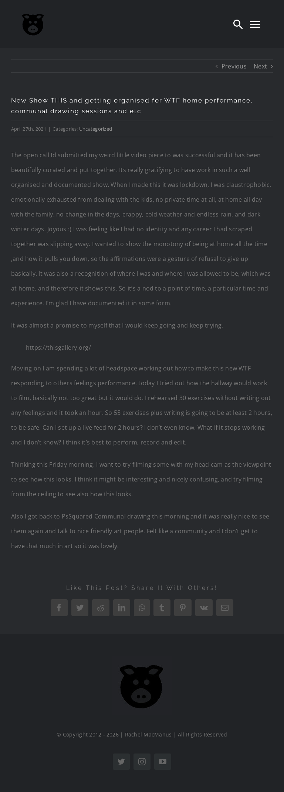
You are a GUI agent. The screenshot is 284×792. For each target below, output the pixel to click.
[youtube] (162, 762)
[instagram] (142, 762)
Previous (234, 66)
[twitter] (121, 762)
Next (260, 66)
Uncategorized (95, 128)
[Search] (238, 24)
